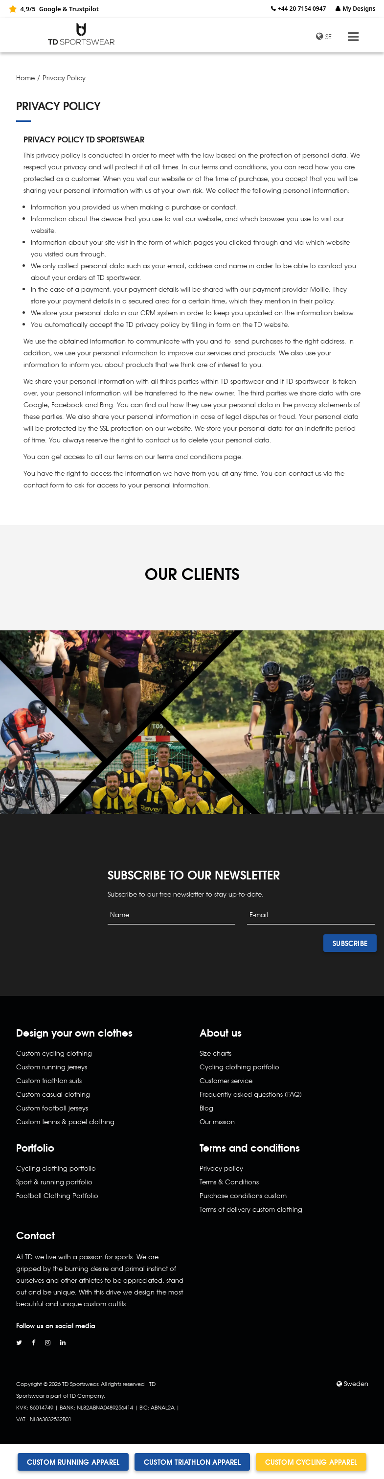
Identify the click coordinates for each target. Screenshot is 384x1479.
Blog (206, 1107)
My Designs (358, 8)
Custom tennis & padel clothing (65, 1121)
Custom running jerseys (51, 1066)
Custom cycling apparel (311, 1461)
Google (50, 8)
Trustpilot (84, 8)
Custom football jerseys (52, 1107)
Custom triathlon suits (49, 1080)
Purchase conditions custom (243, 1195)
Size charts (215, 1053)
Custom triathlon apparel (192, 1461)
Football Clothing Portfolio (57, 1195)
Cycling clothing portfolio (56, 1168)
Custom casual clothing (53, 1094)
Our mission (217, 1121)
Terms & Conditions (229, 1181)
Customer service (226, 1080)
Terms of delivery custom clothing (251, 1209)
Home (25, 77)
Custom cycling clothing (54, 1053)
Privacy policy (221, 1168)
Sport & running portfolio (54, 1181)
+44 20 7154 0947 (302, 8)
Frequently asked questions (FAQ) (251, 1094)
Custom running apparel (73, 1461)
